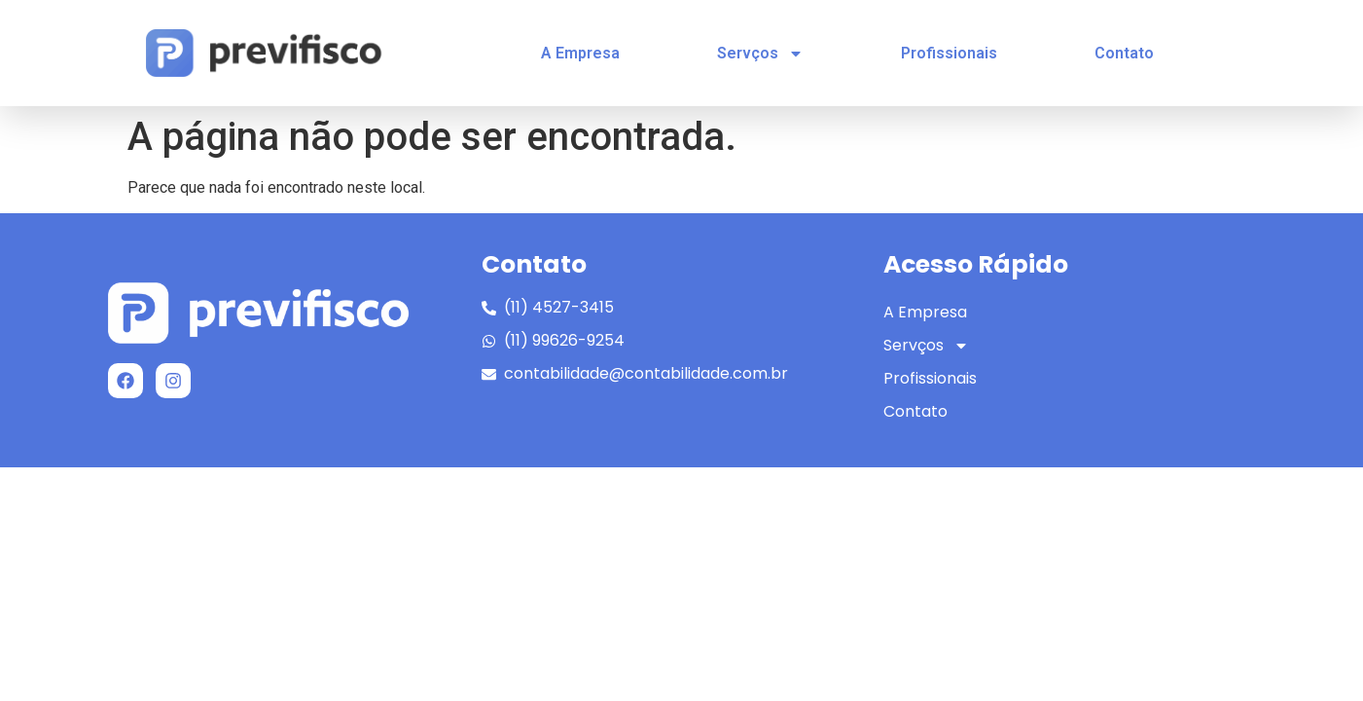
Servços (760, 53)
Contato (1124, 53)
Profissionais (949, 53)
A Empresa (580, 53)
